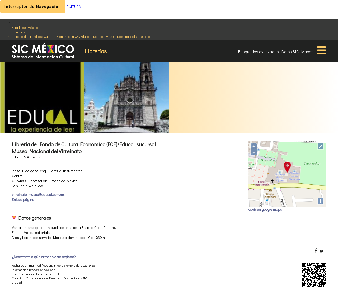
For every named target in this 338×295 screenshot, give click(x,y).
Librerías (18, 32)
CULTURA (73, 6)
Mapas (307, 51)
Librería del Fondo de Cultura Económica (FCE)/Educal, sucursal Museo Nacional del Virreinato (81, 36)
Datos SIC (290, 51)
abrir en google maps (265, 209)
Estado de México (25, 27)
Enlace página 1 (24, 199)
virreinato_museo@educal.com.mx (38, 194)
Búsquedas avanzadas (258, 51)
